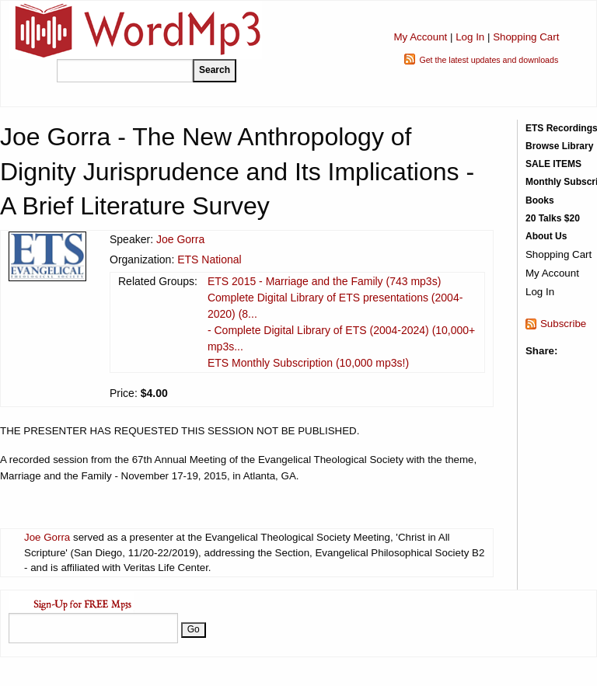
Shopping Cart (526, 37)
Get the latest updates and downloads (488, 59)
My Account (420, 37)
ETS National (209, 259)
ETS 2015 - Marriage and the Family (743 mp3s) (324, 281)
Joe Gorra (180, 239)
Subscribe (563, 323)
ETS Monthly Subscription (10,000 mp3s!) (308, 363)
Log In (470, 37)
